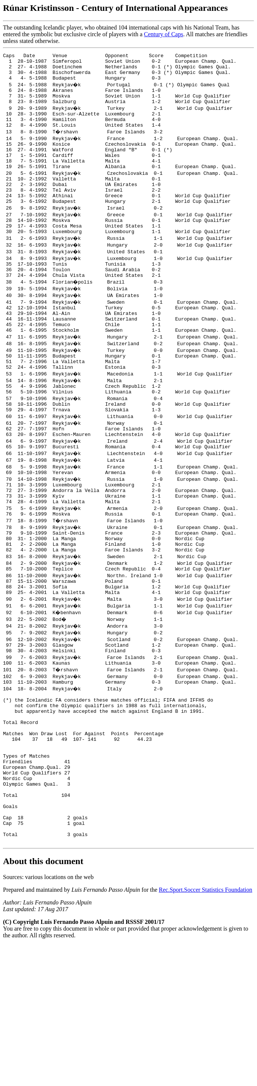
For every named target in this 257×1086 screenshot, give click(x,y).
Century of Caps (163, 34)
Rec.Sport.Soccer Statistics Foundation (206, 987)
